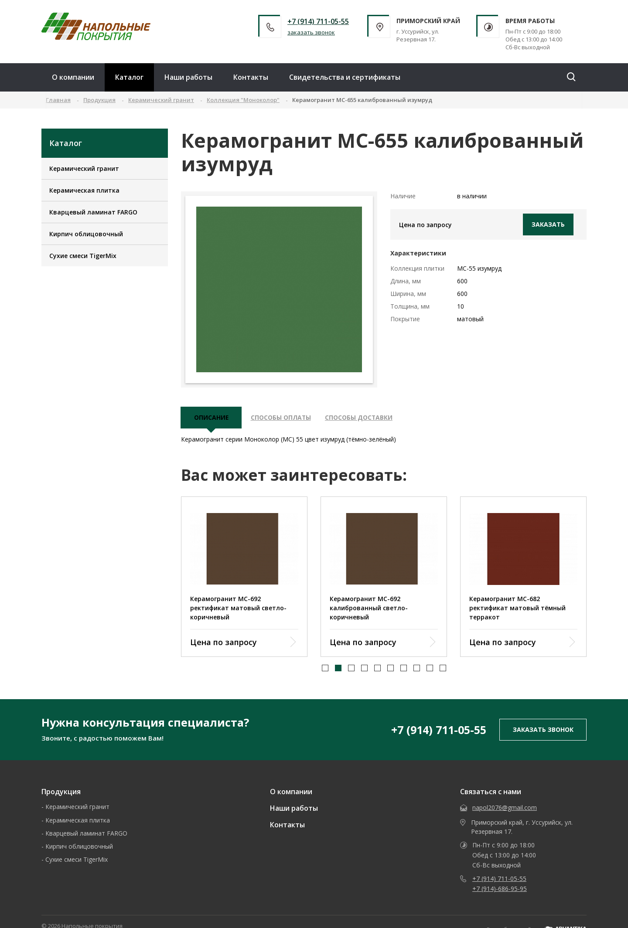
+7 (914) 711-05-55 (318, 21)
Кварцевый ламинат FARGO (93, 212)
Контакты (250, 77)
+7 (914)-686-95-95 (499, 889)
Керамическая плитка (84, 190)
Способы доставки (361, 418)
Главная (58, 100)
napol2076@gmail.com (504, 808)
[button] (325, 669)
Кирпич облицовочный (86, 234)
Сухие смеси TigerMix (82, 256)
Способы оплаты (282, 418)
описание (211, 418)
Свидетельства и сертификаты (344, 77)
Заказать (548, 224)
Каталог (129, 77)
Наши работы (188, 77)
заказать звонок (311, 32)
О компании (73, 77)
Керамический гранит (84, 168)
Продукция (61, 792)
